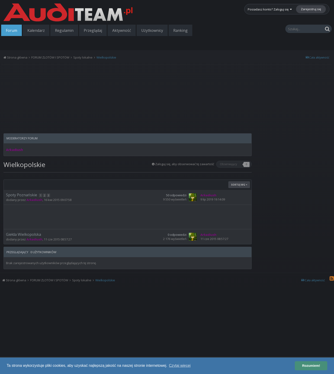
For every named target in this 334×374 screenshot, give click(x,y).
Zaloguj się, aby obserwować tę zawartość (184, 164)
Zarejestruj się (311, 9)
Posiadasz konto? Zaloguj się (270, 9)
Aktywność (121, 30)
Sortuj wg (239, 184)
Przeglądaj (93, 30)
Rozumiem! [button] (311, 365)
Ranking (180, 30)
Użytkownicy (152, 30)
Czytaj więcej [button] (179, 365)
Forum (11, 30)
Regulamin (64, 30)
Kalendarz (36, 30)
